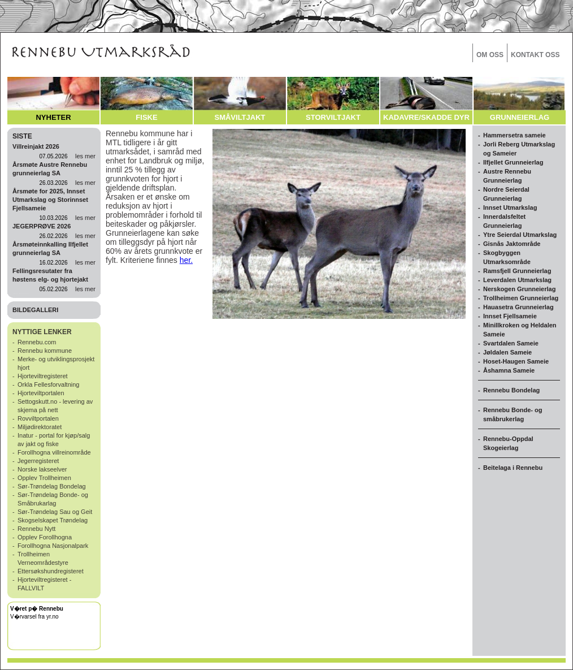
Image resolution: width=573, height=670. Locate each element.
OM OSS (489, 55)
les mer (85, 156)
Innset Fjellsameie (510, 316)
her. (186, 260)
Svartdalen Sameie (511, 343)
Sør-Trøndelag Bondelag (52, 486)
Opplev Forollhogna (45, 537)
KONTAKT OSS (535, 55)
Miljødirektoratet (40, 426)
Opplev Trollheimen (44, 477)
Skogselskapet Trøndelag (53, 520)
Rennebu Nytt (36, 528)
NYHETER (53, 117)
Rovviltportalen (38, 418)
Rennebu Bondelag (511, 390)
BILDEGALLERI (35, 309)
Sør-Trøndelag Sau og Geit (55, 511)
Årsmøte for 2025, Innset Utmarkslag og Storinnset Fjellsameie (50, 199)
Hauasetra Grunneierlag (518, 307)
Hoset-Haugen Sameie (516, 361)
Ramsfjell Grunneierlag (517, 270)
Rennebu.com (37, 342)
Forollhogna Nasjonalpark (53, 545)
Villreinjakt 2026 (35, 146)
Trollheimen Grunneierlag (520, 298)
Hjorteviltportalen (41, 393)
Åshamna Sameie (509, 370)
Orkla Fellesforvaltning (48, 384)
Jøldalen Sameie (507, 352)
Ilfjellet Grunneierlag (513, 162)
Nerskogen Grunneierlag (519, 289)
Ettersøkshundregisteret (51, 571)
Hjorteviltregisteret (43, 376)
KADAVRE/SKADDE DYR (426, 117)
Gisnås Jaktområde (512, 243)
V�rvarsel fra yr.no (34, 616)
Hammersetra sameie (514, 135)
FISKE (146, 117)
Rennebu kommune (45, 350)
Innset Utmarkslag (510, 207)
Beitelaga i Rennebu (512, 467)
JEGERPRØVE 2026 (41, 226)
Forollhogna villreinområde (54, 452)
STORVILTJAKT (333, 117)
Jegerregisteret (38, 460)
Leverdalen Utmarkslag (517, 279)
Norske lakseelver (42, 469)
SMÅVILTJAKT (239, 117)
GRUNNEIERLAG (519, 117)
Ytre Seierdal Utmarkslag (520, 234)
